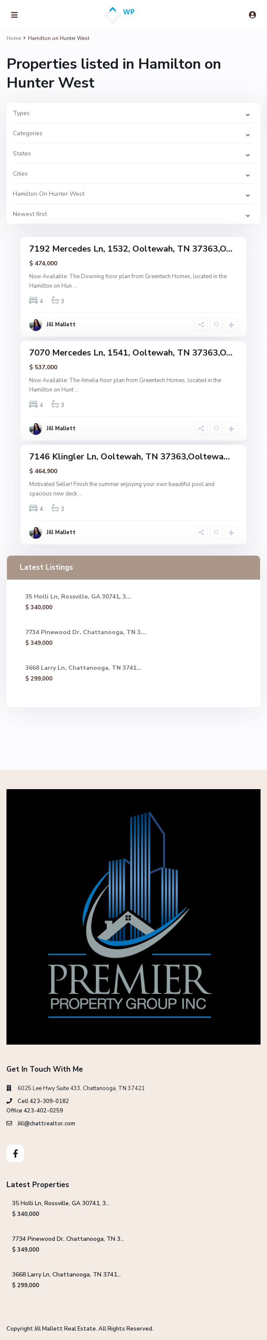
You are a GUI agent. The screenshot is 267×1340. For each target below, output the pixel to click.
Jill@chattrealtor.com (46, 1123)
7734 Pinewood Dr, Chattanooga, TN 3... (85, 632)
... (75, 286)
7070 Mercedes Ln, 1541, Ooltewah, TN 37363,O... (131, 353)
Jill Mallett (61, 324)
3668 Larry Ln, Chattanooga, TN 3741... (83, 668)
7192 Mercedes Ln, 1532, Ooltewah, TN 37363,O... (131, 249)
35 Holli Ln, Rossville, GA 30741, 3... (78, 597)
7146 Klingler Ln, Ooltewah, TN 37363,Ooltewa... (129, 456)
